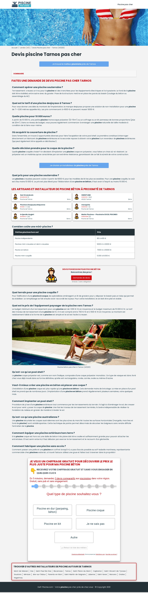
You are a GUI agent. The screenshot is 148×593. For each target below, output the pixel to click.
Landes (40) (25, 48)
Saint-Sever (102, 575)
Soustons (17, 575)
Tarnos (68, 572)
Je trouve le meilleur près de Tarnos (74, 64)
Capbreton (97, 572)
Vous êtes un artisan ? (111, 555)
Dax (31, 572)
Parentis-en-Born (55, 575)
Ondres (122, 575)
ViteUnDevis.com (100, 555)
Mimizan (27, 575)
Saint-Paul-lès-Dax (43, 572)
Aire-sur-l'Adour (39, 575)
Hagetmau (18, 578)
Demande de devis (81, 277)
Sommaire (18, 73)
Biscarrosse (58, 572)
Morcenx (112, 575)
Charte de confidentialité (78, 555)
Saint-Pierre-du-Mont (82, 572)
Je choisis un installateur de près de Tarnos (74, 165)
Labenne (91, 575)
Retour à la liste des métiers (74, 548)
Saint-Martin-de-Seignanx (75, 575)
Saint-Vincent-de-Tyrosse (115, 572)
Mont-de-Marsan (21, 572)
